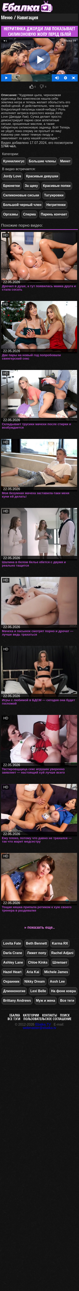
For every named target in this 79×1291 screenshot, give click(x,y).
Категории (31, 1015)
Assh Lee (57, 981)
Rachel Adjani (62, 953)
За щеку (31, 186)
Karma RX (60, 943)
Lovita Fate (12, 943)
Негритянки (56, 205)
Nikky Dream (34, 981)
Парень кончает (54, 214)
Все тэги (14, 1019)
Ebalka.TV (43, 1024)
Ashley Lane (13, 962)
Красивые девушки (42, 176)
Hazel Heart (12, 972)
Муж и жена (45, 1000)
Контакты (49, 1015)
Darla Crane (12, 953)
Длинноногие (14, 991)
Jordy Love (12, 176)
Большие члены (42, 161)
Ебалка (14, 1015)
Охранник (11, 981)
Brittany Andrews (17, 1000)
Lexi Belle (38, 991)
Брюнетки (11, 186)
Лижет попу (36, 953)
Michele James (56, 972)
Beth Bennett (36, 943)
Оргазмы (10, 214)
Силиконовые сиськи (21, 195)
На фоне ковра (63, 991)
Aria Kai (33, 972)
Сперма (29, 214)
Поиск (65, 1015)
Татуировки (53, 195)
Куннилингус (14, 161)
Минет (65, 161)
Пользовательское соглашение (47, 1019)
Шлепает (59, 962)
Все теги (67, 1000)
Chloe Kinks (37, 962)
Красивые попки (57, 186)
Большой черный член (22, 205)
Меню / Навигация (19, 17)
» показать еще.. (39, 927)
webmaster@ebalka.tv (39, 1028)
